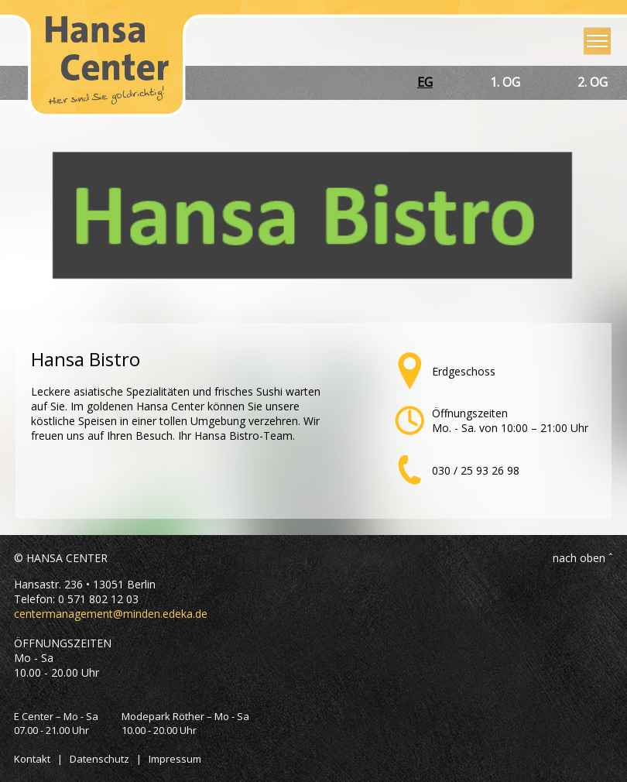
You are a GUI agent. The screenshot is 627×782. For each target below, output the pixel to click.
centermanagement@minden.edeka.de (110, 613)
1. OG (505, 82)
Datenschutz (99, 759)
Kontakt (32, 759)
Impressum (175, 759)
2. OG (592, 82)
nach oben (579, 557)
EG (425, 82)
